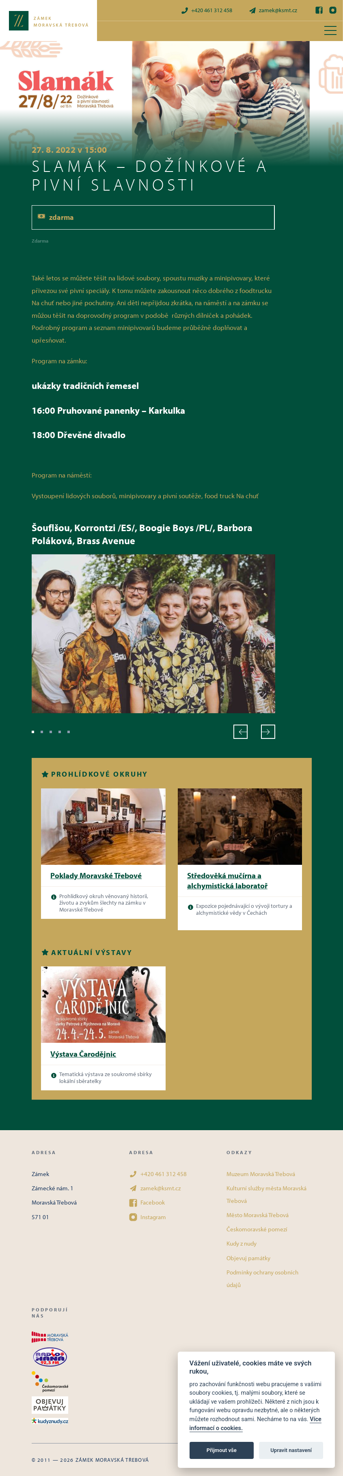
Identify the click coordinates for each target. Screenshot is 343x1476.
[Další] (268, 732)
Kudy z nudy (242, 1243)
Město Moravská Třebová (258, 1215)
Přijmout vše (222, 1450)
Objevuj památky (248, 1258)
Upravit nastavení (291, 1450)
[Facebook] (319, 10)
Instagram (147, 1217)
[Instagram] (333, 10)
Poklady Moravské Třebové (96, 875)
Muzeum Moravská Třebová (261, 1174)
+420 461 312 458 (206, 10)
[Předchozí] (240, 732)
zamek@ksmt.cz (272, 10)
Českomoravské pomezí (257, 1229)
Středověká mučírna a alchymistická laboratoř (227, 880)
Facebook (147, 1202)
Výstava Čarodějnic (83, 1054)
